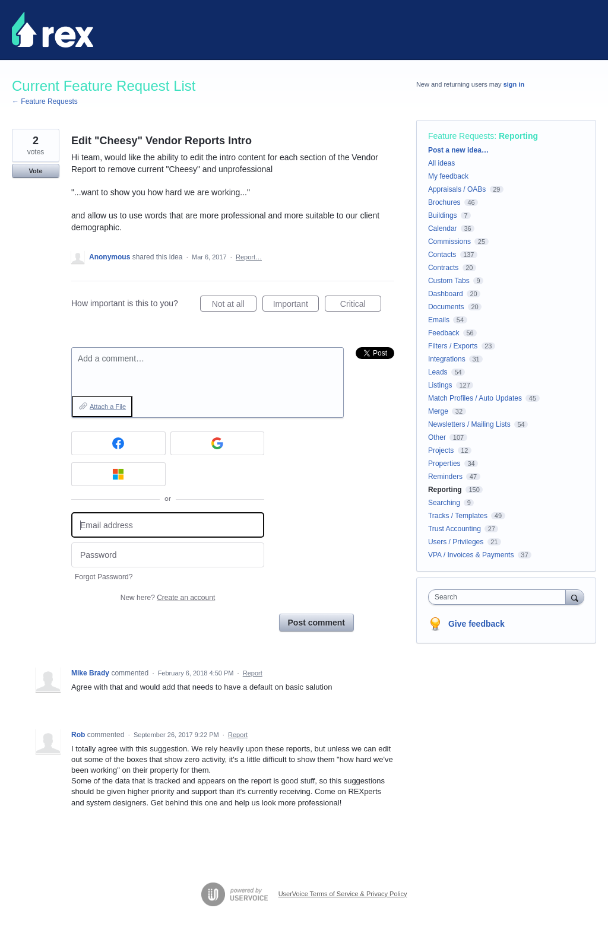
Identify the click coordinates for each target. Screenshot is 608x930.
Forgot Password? (103, 577)
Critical (360, 305)
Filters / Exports (452, 346)
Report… (249, 257)
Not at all (234, 305)
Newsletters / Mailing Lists (469, 424)
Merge (438, 411)
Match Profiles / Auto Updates (475, 398)
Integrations (447, 359)
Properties (444, 463)
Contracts (443, 268)
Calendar (442, 228)
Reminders (445, 476)
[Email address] (167, 525)
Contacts (442, 254)
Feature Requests (461, 136)
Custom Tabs (449, 281)
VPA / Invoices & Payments (471, 555)
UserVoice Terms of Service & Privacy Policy (342, 893)
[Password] (167, 555)
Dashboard (445, 294)
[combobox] (499, 597)
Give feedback (476, 624)
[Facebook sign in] (118, 443)
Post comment (316, 622)
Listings (440, 385)
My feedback (448, 176)
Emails (438, 320)
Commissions (449, 241)
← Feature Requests (45, 101)
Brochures (444, 202)
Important (296, 305)
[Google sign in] (217, 443)
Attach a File (108, 406)
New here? (168, 597)
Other (437, 437)
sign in (514, 84)
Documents (446, 307)
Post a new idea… (458, 150)
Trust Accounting (454, 529)
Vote (35, 170)
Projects (441, 450)
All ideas (441, 163)
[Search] (574, 596)
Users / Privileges (455, 542)
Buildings (442, 215)
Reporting (518, 136)
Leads (438, 372)
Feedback (444, 333)
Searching (444, 503)
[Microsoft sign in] (118, 474)
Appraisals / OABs (457, 189)
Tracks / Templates (457, 516)
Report (252, 673)
